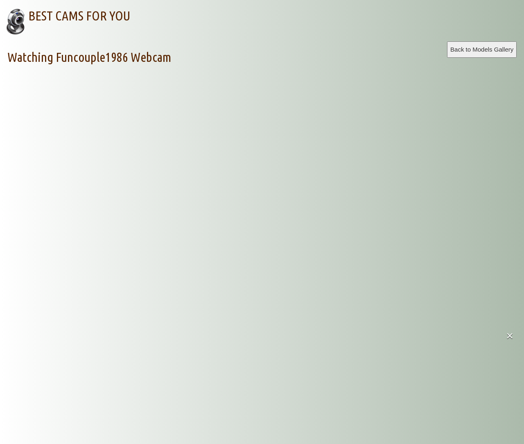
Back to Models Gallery (481, 49)
